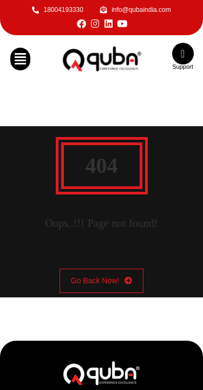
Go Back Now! (101, 281)
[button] (20, 59)
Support (182, 66)
